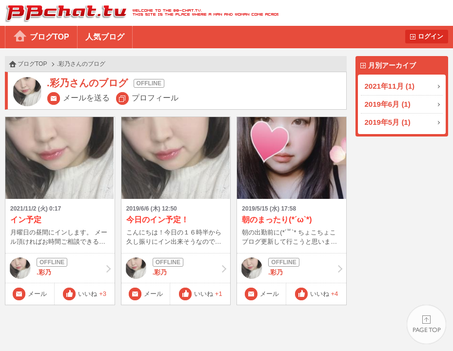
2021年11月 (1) (390, 86)
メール (37, 293)
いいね (92, 293)
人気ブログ (104, 37)
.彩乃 (60, 268)
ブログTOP (49, 37)
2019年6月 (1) (388, 104)
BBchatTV (139, 13)
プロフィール (155, 98)
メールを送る (86, 98)
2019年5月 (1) (388, 122)
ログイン (430, 36)
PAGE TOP (426, 324)
